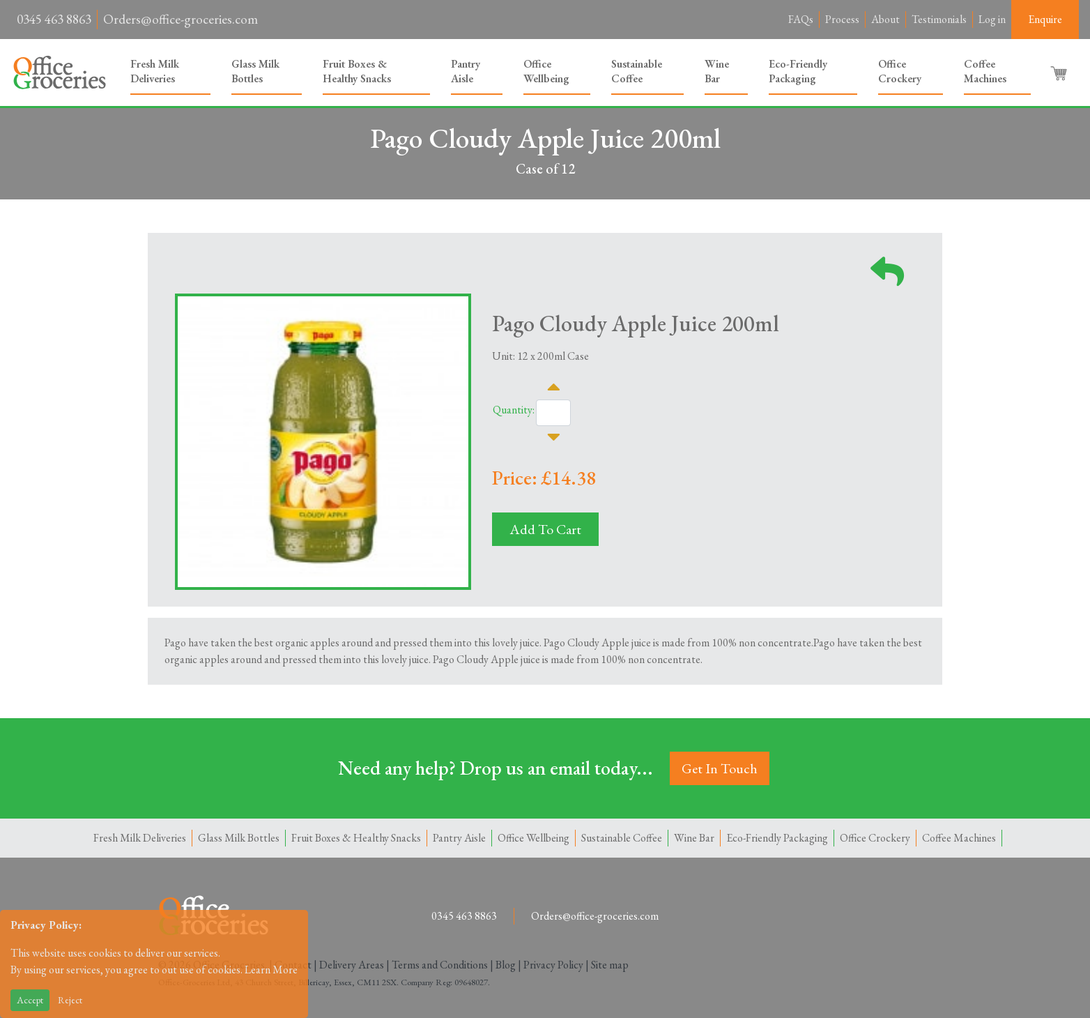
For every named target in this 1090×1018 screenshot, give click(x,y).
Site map (610, 964)
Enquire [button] (1045, 19)
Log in (992, 19)
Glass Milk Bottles (255, 71)
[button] (1060, 72)
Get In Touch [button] (720, 768)
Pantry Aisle (465, 71)
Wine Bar (717, 71)
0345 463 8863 (54, 19)
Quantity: (514, 409)
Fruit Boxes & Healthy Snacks (357, 71)
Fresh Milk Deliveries (154, 71)
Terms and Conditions (440, 964)
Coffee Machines (985, 71)
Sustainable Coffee (636, 71)
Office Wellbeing (546, 71)
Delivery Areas (351, 964)
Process (842, 19)
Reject (70, 1000)
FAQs (800, 19)
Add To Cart (545, 529)
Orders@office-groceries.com (180, 19)
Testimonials (939, 19)
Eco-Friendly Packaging (798, 71)
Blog (506, 964)
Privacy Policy (553, 964)
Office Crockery (899, 71)
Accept (30, 1000)
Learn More (271, 969)
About (885, 19)
